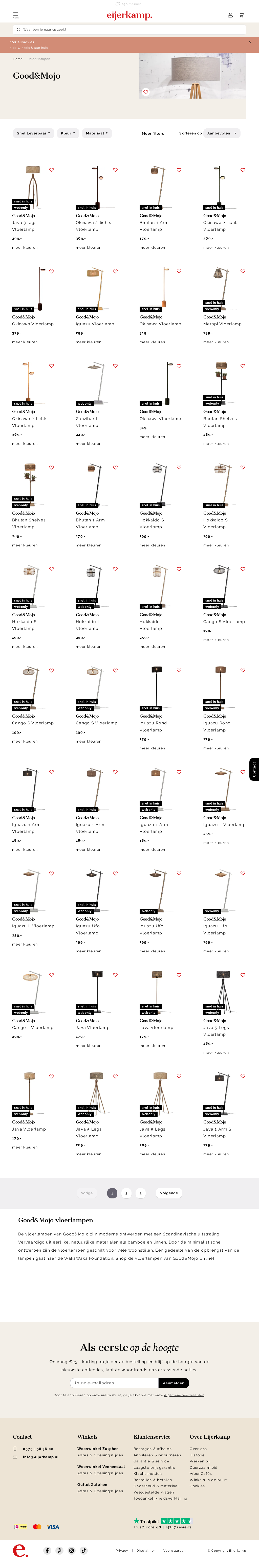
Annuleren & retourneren (157, 1455)
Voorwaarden (174, 1550)
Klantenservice (152, 1437)
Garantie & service (151, 1461)
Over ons (198, 1449)
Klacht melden (148, 1474)
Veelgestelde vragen (154, 1492)
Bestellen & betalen (153, 1480)
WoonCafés (201, 1474)
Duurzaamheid (204, 1467)
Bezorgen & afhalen (153, 1449)
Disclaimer (146, 1550)
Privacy (122, 1550)
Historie (197, 1455)
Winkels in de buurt (209, 1480)
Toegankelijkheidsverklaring (161, 1498)
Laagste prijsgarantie (154, 1467)
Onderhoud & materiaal (156, 1486)
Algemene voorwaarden (184, 1395)
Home (18, 58)
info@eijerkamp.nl (36, 1457)
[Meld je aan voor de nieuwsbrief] (114, 1383)
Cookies (197, 1486)
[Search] (129, 30)
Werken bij (200, 1461)
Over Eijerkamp (210, 1437)
